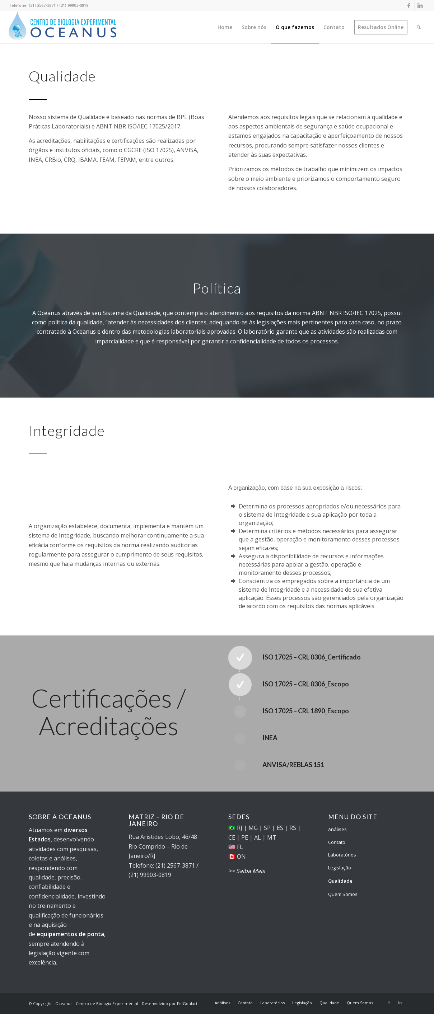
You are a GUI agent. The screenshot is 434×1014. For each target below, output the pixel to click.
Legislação (339, 867)
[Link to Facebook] (409, 5)
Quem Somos (343, 894)
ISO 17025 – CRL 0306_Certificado (311, 657)
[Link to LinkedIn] (420, 5)
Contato (336, 842)
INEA (269, 738)
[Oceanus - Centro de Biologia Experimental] (62, 27)
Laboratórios (342, 854)
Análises (337, 829)
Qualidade (340, 881)
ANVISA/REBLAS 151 (293, 765)
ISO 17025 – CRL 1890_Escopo (305, 711)
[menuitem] (225, 27)
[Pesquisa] (418, 27)
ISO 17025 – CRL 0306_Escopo (305, 684)
